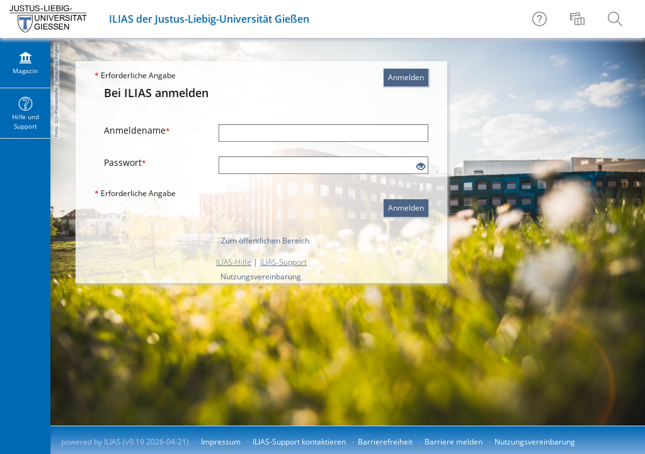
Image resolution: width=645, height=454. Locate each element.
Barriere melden (453, 441)
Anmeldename (137, 130)
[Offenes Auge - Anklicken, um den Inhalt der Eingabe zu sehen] (420, 167)
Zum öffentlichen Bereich (265, 240)
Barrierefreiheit (385, 441)
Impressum (221, 441)
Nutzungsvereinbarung (260, 276)
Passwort (125, 162)
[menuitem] (579, 19)
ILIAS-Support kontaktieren (299, 441)
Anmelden (406, 77)
